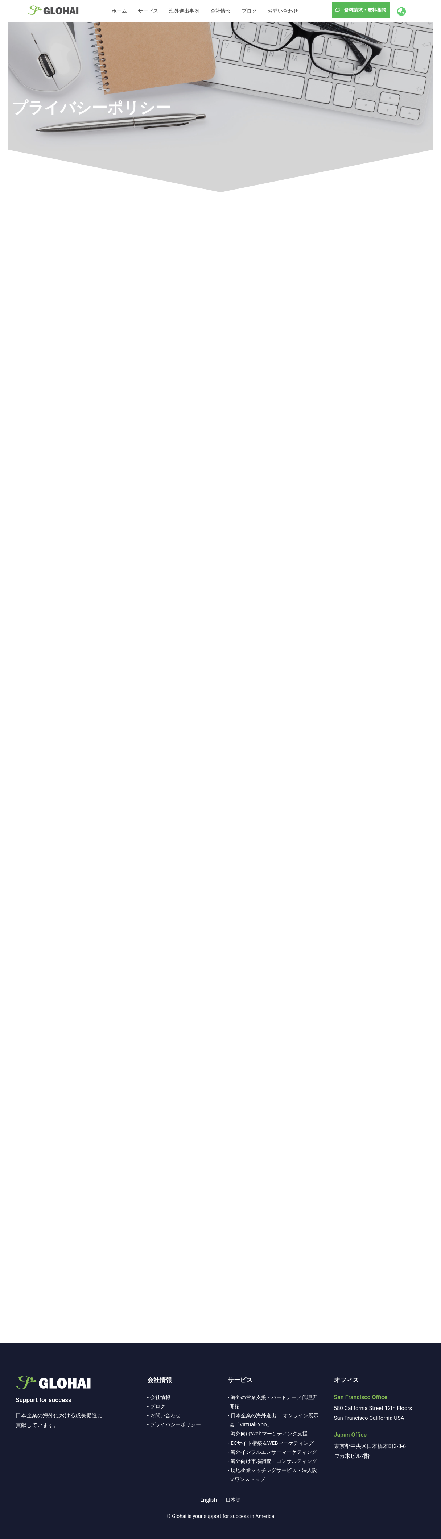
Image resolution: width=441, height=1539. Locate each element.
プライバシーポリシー (91, 107)
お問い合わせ (283, 11)
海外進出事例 (184, 11)
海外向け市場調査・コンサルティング (274, 1460)
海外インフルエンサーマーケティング (274, 1451)
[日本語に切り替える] (233, 1500)
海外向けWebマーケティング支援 (269, 1433)
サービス (148, 11)
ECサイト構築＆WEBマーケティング (272, 1442)
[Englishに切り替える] (208, 1500)
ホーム (119, 11)
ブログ (249, 11)
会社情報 (220, 11)
